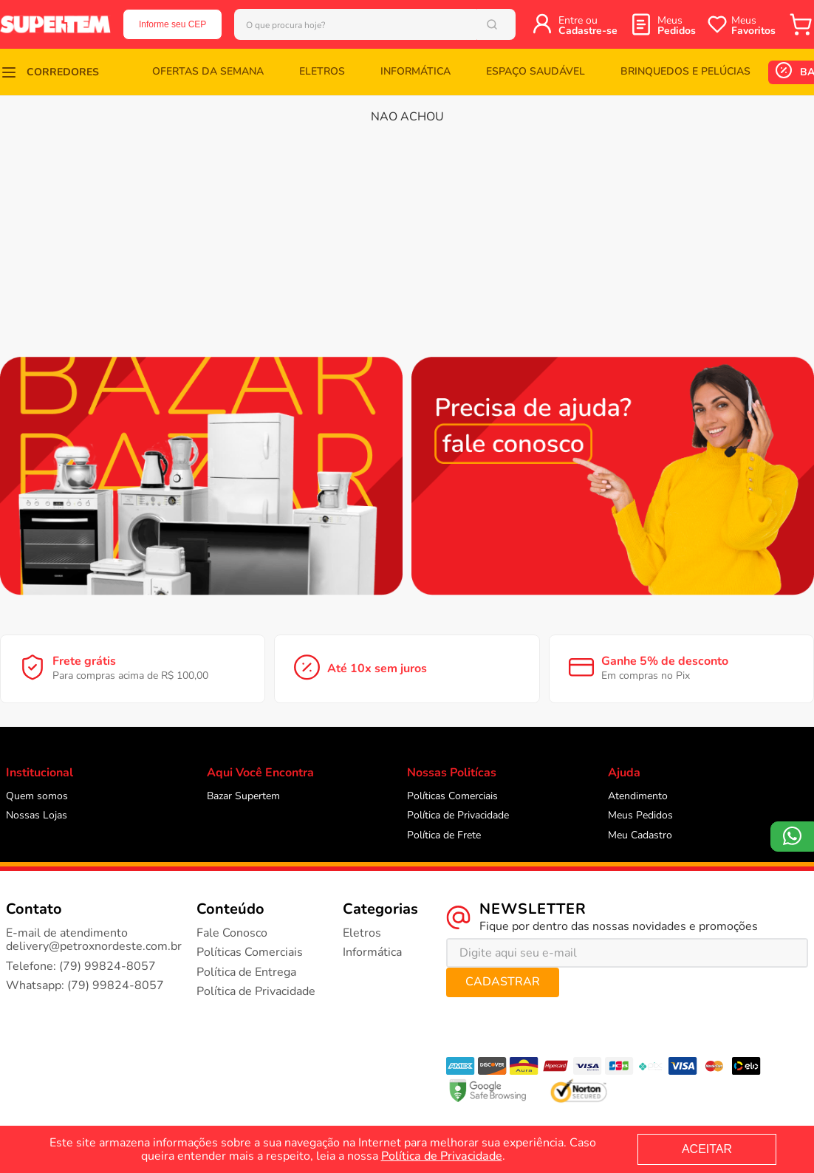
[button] (49, 72)
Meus (676, 25)
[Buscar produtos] (511, 24)
